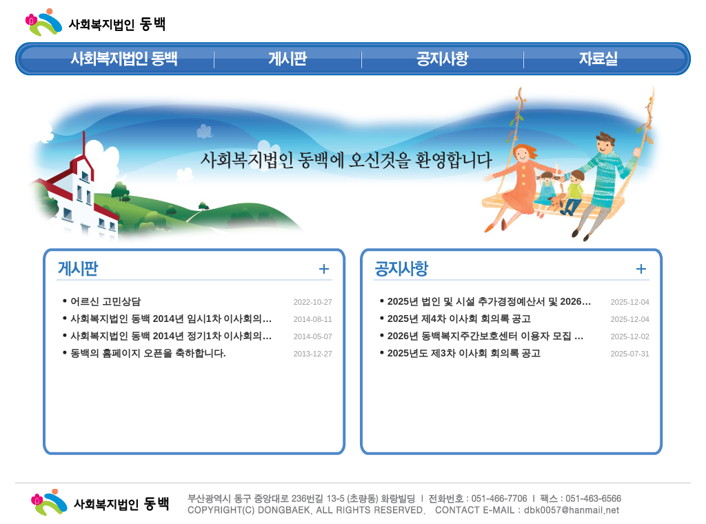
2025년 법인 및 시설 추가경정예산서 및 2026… (489, 301)
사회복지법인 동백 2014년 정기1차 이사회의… (171, 335)
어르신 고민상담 (105, 301)
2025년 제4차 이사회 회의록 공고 (459, 318)
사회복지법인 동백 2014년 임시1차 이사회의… (171, 318)
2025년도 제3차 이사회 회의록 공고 (464, 353)
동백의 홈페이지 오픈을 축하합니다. (148, 353)
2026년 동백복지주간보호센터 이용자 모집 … (485, 335)
